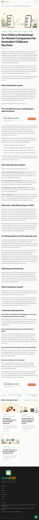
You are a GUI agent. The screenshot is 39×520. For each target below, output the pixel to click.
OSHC (20, 31)
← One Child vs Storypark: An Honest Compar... (15, 395)
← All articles (3, 395)
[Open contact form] (36, 517)
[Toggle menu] (36, 2)
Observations (25, 31)
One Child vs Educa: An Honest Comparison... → (32, 395)
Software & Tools (8, 6)
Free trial (3, 496)
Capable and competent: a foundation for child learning (11, 511)
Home (2, 488)
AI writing (30, 31)
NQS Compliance (4, 494)
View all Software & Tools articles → (31, 400)
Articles (2, 6)
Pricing (2, 492)
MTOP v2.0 (16, 31)
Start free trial (31, 118)
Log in (2, 498)
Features (3, 490)
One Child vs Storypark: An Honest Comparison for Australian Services (10, 451)
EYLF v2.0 (10, 31)
